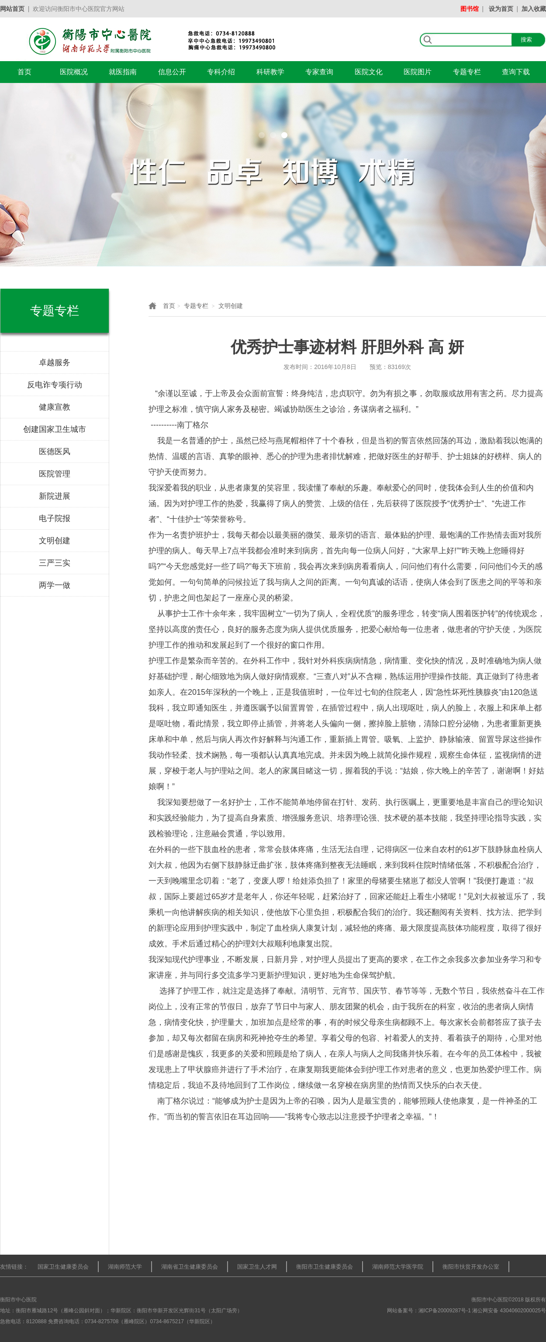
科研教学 (270, 72)
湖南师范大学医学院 (397, 1266)
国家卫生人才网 (257, 1266)
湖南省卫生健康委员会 (189, 1266)
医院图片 (418, 72)
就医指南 (123, 72)
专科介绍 (221, 72)
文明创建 (230, 305)
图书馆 (469, 8)
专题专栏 (467, 72)
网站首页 (12, 8)
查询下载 (516, 72)
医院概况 (74, 72)
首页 (24, 72)
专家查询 (319, 72)
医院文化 (369, 72)
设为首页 (501, 8)
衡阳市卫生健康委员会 (324, 1266)
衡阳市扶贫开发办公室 (470, 1266)
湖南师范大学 (125, 1266)
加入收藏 (534, 8)
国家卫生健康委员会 (63, 1266)
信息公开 (172, 72)
